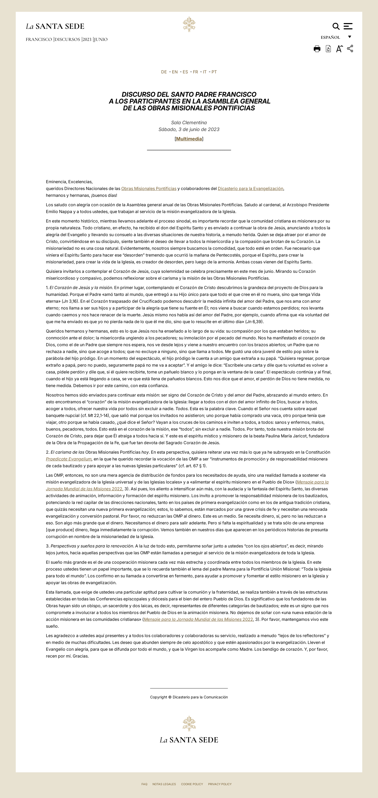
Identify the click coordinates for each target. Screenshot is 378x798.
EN (175, 71)
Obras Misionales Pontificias (148, 188)
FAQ (144, 784)
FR (195, 71)
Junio (101, 39)
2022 (198, 619)
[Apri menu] (347, 26)
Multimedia (189, 139)
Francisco (39, 39)
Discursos (68, 39)
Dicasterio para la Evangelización (250, 188)
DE (164, 71)
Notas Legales (164, 784)
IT (205, 71)
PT (214, 71)
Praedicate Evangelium (69, 459)
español (332, 39)
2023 (87, 39)
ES (185, 71)
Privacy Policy (220, 784)
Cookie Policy (192, 784)
